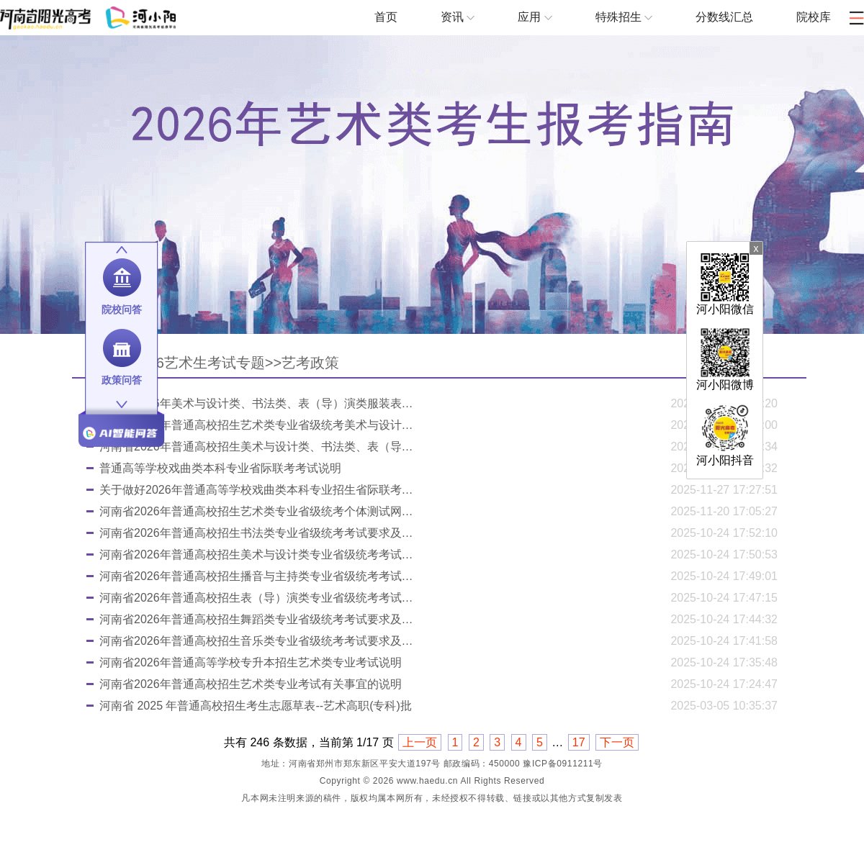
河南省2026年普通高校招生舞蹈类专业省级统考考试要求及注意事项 (257, 619)
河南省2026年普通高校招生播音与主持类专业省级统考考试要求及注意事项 (257, 576)
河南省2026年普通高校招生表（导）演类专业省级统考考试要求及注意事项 (257, 598)
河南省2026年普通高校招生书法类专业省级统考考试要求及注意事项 (257, 533)
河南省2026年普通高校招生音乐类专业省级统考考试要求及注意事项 (257, 641)
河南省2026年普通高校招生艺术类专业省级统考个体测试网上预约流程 (257, 511)
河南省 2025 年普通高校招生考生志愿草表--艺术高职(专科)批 (255, 706)
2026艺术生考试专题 (198, 363)
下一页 (617, 742)
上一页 (419, 742)
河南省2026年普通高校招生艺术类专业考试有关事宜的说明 (250, 684)
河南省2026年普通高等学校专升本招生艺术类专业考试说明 (250, 662)
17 (578, 742)
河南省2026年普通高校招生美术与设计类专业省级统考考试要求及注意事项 (257, 554)
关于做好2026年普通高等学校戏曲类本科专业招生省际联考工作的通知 (257, 490)
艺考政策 (310, 363)
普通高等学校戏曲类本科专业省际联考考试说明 (220, 468)
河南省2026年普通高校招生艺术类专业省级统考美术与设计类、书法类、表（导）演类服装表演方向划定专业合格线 (257, 425)
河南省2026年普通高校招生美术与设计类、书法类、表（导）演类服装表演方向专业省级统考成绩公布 (257, 446)
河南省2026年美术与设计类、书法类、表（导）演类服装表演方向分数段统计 (257, 403)
